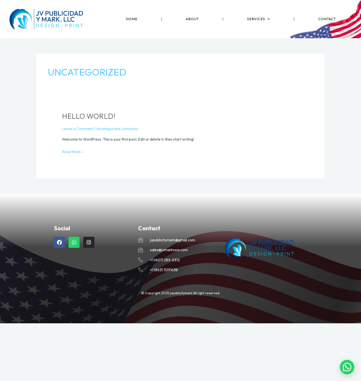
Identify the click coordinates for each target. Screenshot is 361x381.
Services (258, 19)
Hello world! (88, 116)
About (192, 19)
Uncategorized (108, 128)
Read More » (72, 151)
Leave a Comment (77, 128)
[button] (347, 367)
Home (131, 19)
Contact (327, 19)
